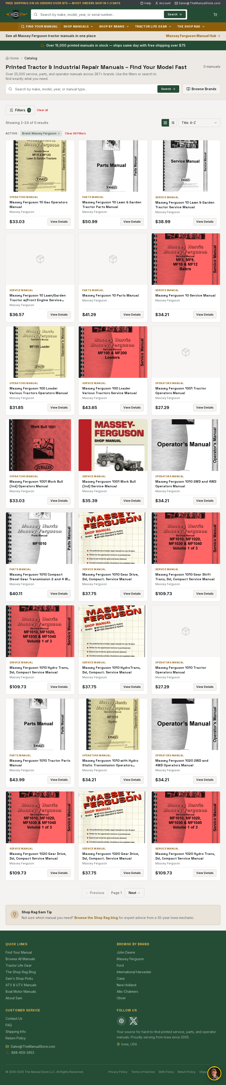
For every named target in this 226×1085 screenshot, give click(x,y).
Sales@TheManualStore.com (197, 3)
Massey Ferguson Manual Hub (193, 36)
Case (121, 978)
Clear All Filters (75, 133)
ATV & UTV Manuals (21, 985)
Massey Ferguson (130, 959)
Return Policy (16, 1038)
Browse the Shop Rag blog (96, 918)
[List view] (172, 122)
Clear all (42, 110)
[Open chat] (214, 1073)
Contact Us (14, 1018)
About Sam (14, 998)
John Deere (126, 952)
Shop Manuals (78, 26)
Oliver (121, 998)
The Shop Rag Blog (21, 972)
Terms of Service (143, 1072)
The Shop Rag (191, 26)
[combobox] (109, 14)
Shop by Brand (114, 26)
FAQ (9, 1025)
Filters (20, 110)
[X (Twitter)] (133, 1021)
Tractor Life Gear (153, 26)
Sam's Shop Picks (19, 978)
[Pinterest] (121, 1021)
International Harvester (134, 972)
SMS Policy (166, 1072)
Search (175, 14)
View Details (59, 221)
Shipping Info (16, 1032)
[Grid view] (165, 122)
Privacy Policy (117, 1072)
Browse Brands (201, 89)
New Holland (126, 985)
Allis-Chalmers (127, 991)
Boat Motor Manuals (21, 991)
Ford (120, 965)
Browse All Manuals (20, 959)
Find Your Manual (39, 26)
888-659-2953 (22, 1052)
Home (12, 58)
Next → (134, 893)
